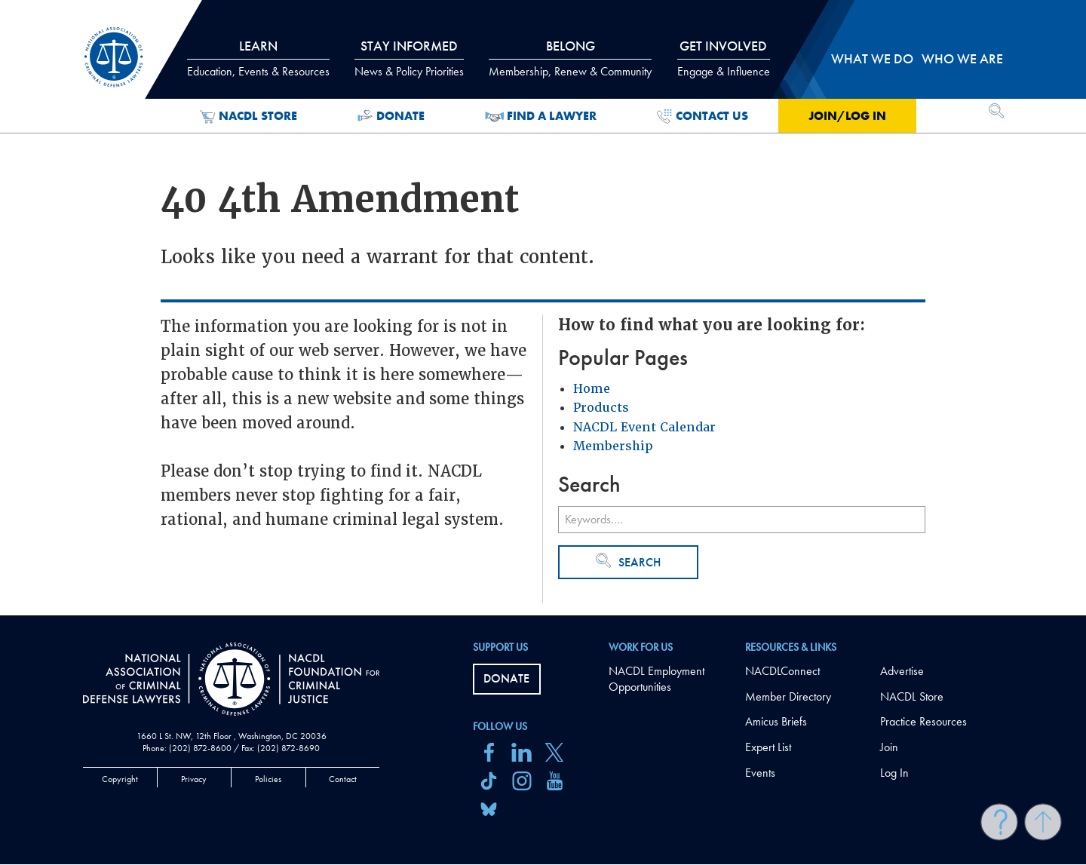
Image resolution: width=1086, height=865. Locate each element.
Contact (343, 779)
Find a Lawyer (541, 116)
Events (760, 773)
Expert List (768, 747)
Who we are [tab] (962, 58)
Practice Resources (923, 721)
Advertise (902, 671)
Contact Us (702, 116)
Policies (268, 779)
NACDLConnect (782, 671)
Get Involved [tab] (723, 58)
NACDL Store (248, 116)
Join (889, 747)
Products (601, 408)
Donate (391, 116)
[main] (543, 307)
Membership (613, 446)
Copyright (120, 779)
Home (591, 389)
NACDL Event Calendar (644, 427)
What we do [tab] (872, 58)
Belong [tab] (570, 58)
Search (628, 561)
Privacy (194, 779)
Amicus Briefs (776, 721)
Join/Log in (847, 116)
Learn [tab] (258, 58)
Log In (894, 773)
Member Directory (788, 696)
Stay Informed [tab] (409, 58)
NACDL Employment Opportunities (656, 679)
